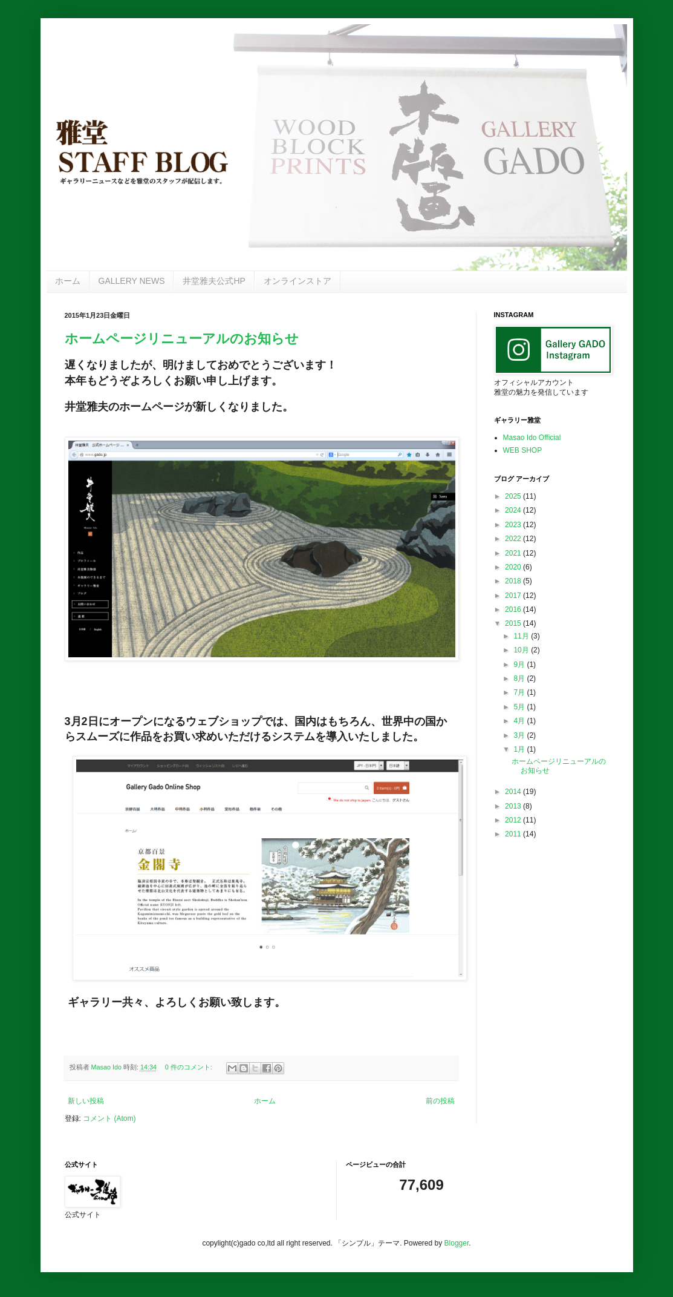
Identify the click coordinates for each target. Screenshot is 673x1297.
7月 (520, 692)
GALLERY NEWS (132, 281)
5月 (520, 707)
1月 (520, 749)
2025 (514, 496)
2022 (514, 538)
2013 (514, 806)
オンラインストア (297, 281)
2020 (514, 567)
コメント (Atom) (109, 1118)
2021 (514, 553)
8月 (520, 678)
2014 (514, 791)
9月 (520, 664)
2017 (514, 595)
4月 (520, 721)
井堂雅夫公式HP (214, 281)
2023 (514, 524)
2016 (514, 609)
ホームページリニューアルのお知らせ (182, 338)
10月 (522, 650)
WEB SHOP (522, 450)
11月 (522, 636)
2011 (514, 834)
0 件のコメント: (189, 1067)
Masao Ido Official (532, 437)
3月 (520, 735)
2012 (514, 820)
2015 (514, 623)
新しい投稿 (86, 1101)
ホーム (67, 281)
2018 (514, 581)
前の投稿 (440, 1101)
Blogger (456, 1243)
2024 (514, 510)
